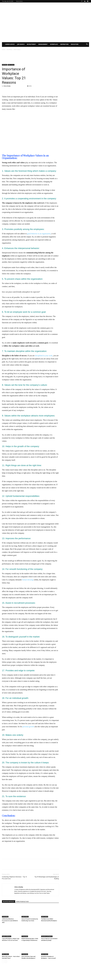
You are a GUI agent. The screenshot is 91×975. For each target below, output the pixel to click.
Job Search (20, 44)
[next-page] (6, 962)
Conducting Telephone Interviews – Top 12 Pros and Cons (14, 877)
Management (43, 44)
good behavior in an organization (39, 234)
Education (74, 44)
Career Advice (10, 44)
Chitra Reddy (7, 86)
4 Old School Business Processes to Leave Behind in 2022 (10, 920)
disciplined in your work (43, 356)
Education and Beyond (47, 936)
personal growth (28, 727)
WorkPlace (54, 44)
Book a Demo (19, 1)
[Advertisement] (45, 28)
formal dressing (27, 580)
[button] (87, 44)
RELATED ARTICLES (8, 901)
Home (3, 49)
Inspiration (64, 44)
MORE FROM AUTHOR (22, 901)
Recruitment (31, 44)
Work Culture (11, 64)
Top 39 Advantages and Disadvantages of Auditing (46, 877)
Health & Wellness (6, 936)
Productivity (5, 916)
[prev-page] (3, 962)
